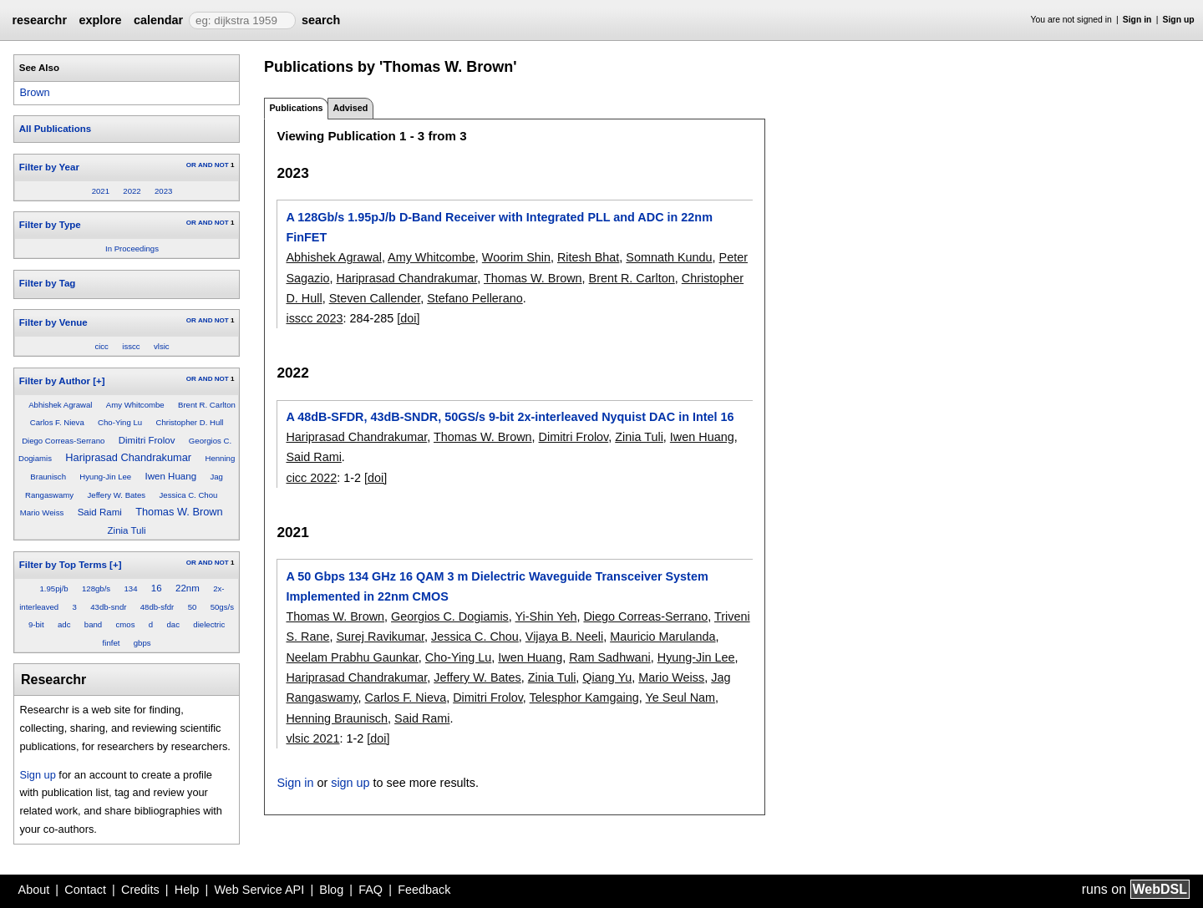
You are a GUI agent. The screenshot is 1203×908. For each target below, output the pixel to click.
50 (192, 606)
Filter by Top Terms (63, 565)
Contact (85, 889)
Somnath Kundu (669, 257)
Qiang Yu (607, 677)
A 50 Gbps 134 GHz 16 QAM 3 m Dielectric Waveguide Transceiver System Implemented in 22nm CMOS (497, 586)
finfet (111, 642)
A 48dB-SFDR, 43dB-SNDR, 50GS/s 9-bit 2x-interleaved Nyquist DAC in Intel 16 (509, 417)
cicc (101, 346)
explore (100, 20)
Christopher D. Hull (189, 422)
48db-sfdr (157, 606)
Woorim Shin (516, 257)
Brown (34, 92)
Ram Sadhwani (610, 657)
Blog (331, 889)
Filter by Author (54, 381)
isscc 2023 (314, 318)
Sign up (1179, 19)
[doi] (408, 318)
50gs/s (222, 606)
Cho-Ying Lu (120, 422)
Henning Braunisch (337, 718)
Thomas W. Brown (179, 511)
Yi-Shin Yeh (546, 616)
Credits (140, 889)
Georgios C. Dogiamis (450, 616)
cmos (125, 624)
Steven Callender (375, 298)
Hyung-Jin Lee (105, 476)
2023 (163, 190)
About (34, 889)
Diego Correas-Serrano (63, 440)
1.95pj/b (53, 588)
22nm (187, 588)
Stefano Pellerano (474, 298)
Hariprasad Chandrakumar (128, 457)
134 (130, 588)
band (93, 624)
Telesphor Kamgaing (584, 697)
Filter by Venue (53, 322)
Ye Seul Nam (680, 697)
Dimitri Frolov (147, 440)
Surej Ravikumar (380, 636)
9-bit (36, 624)
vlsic (162, 346)
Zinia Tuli (127, 530)
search (321, 20)
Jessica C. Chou (189, 495)
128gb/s (96, 588)
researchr (39, 20)
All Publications (55, 129)
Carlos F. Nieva (57, 422)
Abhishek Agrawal (60, 404)
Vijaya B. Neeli (564, 636)
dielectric (209, 624)
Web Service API (259, 889)
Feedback (424, 889)
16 (156, 588)
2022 (131, 190)
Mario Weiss (42, 512)
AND (205, 165)
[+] (98, 381)
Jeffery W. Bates (117, 495)
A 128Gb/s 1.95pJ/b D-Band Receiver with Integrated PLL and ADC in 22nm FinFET (499, 227)
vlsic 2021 (312, 738)
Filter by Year (49, 167)
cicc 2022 (311, 477)
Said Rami (100, 512)
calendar (158, 20)
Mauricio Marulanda (662, 636)
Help (187, 889)
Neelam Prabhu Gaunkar (352, 657)
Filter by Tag (47, 283)
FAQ (370, 889)
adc (64, 624)
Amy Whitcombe (135, 404)
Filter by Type (50, 225)
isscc (131, 346)
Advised (350, 108)
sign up (350, 782)
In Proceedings (132, 248)
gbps (142, 642)
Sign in (1137, 19)
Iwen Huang (170, 476)
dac (173, 624)
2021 (100, 190)
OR (191, 165)
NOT (222, 165)
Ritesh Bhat (588, 257)
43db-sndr (108, 606)
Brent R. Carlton (207, 404)
